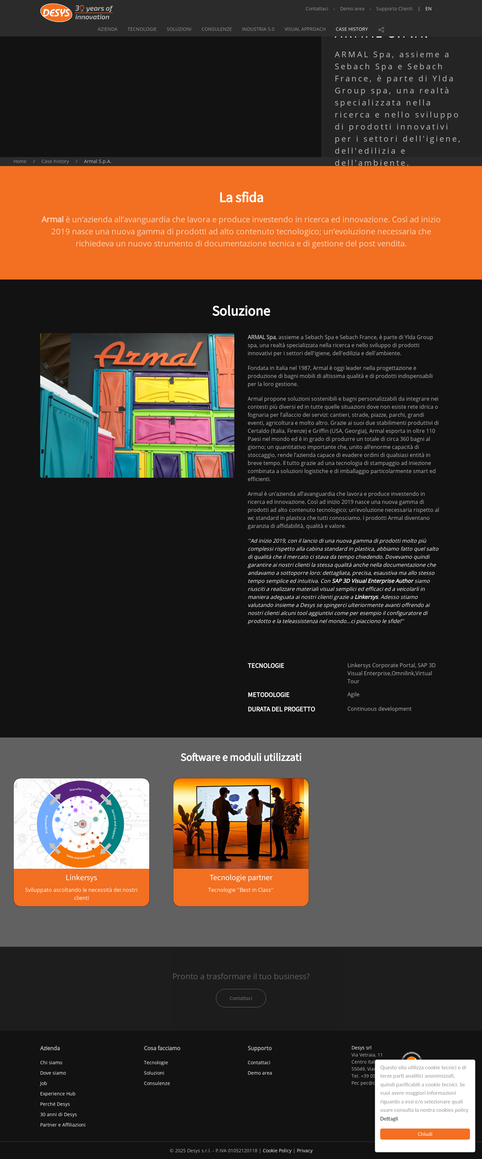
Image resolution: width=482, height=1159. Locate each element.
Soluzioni (179, 29)
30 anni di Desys (58, 1114)
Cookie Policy (277, 1150)
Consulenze (217, 29)
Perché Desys (55, 1104)
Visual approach (305, 29)
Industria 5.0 (258, 29)
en (428, 8)
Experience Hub (58, 1093)
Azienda (107, 29)
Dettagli (389, 1118)
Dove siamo (53, 1073)
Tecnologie (142, 29)
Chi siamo (51, 1062)
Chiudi (425, 1134)
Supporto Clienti (394, 8)
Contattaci (317, 8)
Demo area (352, 8)
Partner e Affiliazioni (63, 1125)
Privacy (305, 1150)
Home (19, 161)
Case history (352, 29)
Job (43, 1083)
